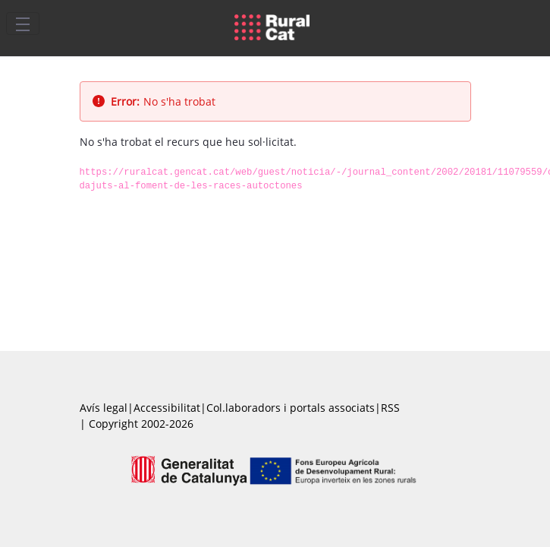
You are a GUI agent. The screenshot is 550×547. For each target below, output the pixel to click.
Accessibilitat (167, 407)
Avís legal (103, 407)
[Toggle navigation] (22, 23)
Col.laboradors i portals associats (290, 407)
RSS (390, 407)
